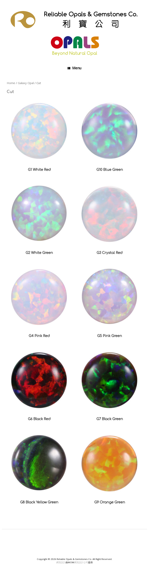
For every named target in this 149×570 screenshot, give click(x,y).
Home (11, 83)
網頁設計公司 (81, 562)
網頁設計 (61, 562)
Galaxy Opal (26, 83)
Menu (74, 68)
